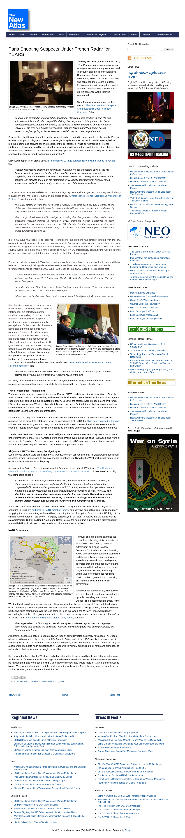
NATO (55, 682)
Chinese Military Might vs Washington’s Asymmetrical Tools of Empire (47, 788)
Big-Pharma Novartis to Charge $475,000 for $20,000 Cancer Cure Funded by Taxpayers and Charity (151, 363)
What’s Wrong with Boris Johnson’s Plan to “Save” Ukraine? (42, 808)
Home (12, 34)
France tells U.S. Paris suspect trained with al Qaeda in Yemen (81, 160)
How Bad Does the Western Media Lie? (149, 181)
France (27, 682)
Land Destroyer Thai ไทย (142, 311)
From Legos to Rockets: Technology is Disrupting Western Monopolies (131, 779)
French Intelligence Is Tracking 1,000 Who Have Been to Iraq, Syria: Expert (49, 268)
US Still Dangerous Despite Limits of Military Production (40, 740)
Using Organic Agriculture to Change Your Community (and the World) (131, 743)
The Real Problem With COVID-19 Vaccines (119, 806)
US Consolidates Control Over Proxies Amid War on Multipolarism (45, 773)
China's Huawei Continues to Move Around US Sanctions (125, 771)
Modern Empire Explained (142, 293)
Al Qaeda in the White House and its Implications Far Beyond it (44, 736)
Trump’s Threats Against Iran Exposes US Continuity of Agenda (44, 753)
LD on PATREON (163, 34)
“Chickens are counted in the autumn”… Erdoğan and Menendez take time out (149, 265)
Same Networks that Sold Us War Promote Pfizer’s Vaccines (127, 796)
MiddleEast (47, 682)
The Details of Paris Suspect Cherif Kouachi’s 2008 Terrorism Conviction (96, 108)
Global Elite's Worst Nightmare (145, 300)
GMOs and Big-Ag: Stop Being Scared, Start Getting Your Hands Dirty (151, 370)
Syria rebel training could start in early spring (49, 617)
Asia (21, 34)
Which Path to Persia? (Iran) (144, 307)
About (134, 34)
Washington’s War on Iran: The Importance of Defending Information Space (50, 732)
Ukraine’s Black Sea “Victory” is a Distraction (35, 822)
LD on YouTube (118, 34)
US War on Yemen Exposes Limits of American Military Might (43, 750)
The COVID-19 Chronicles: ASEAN (114, 817)
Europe (19, 682)
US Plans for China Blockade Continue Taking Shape (39, 780)
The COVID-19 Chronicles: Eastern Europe (118, 813)
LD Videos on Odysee (94, 34)
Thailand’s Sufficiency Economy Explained (118, 732)
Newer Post (14, 695)
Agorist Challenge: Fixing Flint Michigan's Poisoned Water (125, 751)
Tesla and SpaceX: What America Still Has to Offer (122, 768)
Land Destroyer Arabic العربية (144, 315)
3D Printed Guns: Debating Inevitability (149, 350)
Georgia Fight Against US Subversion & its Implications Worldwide (45, 812)
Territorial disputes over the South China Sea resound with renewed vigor (151, 278)
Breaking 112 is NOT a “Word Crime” (148, 178)
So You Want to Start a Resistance (114, 747)
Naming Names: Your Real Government (149, 296)
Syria (61, 34)
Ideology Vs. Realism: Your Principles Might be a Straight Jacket (129, 736)
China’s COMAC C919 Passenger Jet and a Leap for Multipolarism (130, 764)
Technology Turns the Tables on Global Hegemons (122, 783)
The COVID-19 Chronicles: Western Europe (119, 809)
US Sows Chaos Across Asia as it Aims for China (37, 784)
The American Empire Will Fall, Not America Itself (121, 775)
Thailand (32, 34)
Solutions (74, 34)
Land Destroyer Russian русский (146, 318)
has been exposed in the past (104, 421)
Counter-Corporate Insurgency (145, 304)
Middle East (48, 34)
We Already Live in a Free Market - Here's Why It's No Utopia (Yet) (130, 740)
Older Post (115, 695)
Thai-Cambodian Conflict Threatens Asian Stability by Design (43, 777)
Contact (146, 34)
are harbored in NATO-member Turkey (48, 510)
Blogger (128, 830)
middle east (36, 682)
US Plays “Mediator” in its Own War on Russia (36, 805)
